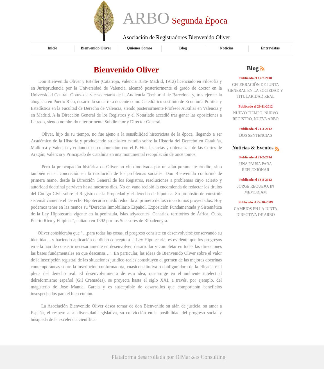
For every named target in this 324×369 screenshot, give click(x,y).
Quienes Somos (139, 48)
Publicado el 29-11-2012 (256, 106)
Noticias (226, 48)
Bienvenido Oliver (96, 48)
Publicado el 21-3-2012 (255, 129)
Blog (183, 48)
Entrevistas (270, 48)
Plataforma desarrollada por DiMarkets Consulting (168, 357)
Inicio (52, 48)
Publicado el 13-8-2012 (255, 180)
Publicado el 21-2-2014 (255, 157)
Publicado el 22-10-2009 (256, 202)
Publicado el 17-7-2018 (255, 78)
